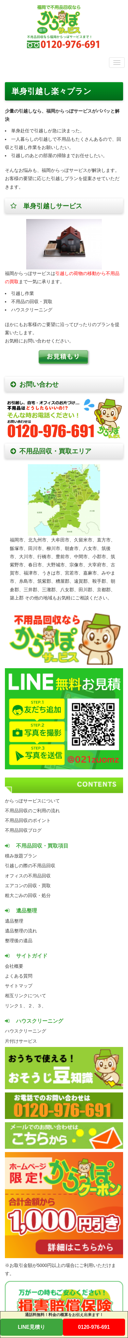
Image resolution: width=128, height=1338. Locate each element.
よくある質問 (18, 976)
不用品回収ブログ (23, 830)
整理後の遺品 (18, 940)
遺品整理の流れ (21, 930)
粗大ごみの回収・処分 (28, 895)
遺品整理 (14, 921)
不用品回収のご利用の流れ (32, 810)
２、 (32, 1005)
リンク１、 (16, 1005)
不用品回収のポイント (28, 820)
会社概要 (14, 966)
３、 (41, 1005)
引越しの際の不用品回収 (30, 865)
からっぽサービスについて (32, 800)
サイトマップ (18, 985)
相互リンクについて (25, 995)
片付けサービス (21, 1041)
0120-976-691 (94, 1327)
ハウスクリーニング (25, 1031)
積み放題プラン (21, 855)
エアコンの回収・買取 (28, 885)
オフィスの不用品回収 (28, 875)
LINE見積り (32, 1327)
